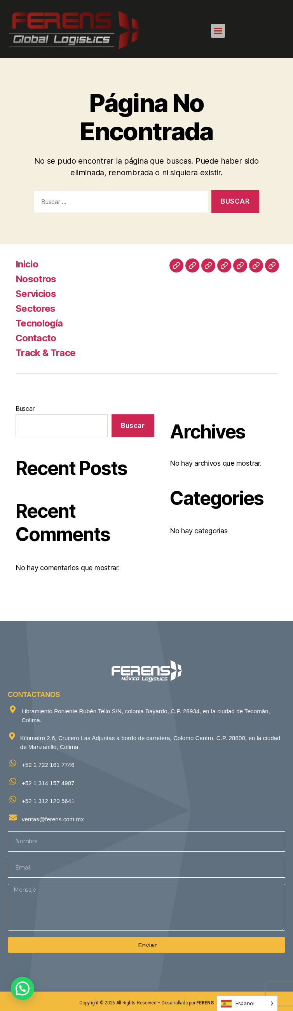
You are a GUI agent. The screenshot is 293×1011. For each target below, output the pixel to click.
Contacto (36, 338)
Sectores (36, 308)
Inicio (27, 264)
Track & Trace (45, 352)
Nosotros (36, 279)
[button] (218, 31)
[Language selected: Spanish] (247, 1003)
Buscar (25, 408)
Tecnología (39, 323)
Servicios (36, 293)
